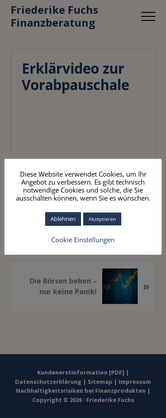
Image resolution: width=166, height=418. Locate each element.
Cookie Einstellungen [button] (83, 239)
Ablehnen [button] (63, 219)
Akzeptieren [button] (102, 219)
